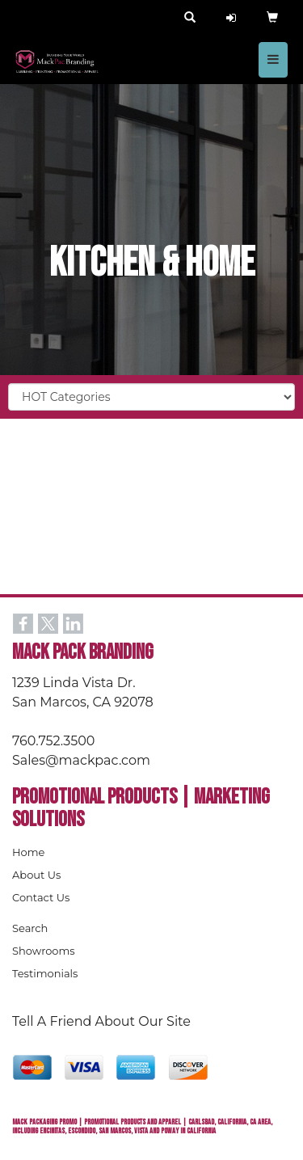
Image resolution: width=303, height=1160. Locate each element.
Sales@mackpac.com (81, 760)
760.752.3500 (53, 741)
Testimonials (45, 973)
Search (30, 928)
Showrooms (43, 950)
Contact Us (40, 897)
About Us (36, 874)
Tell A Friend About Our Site (101, 1021)
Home (28, 852)
